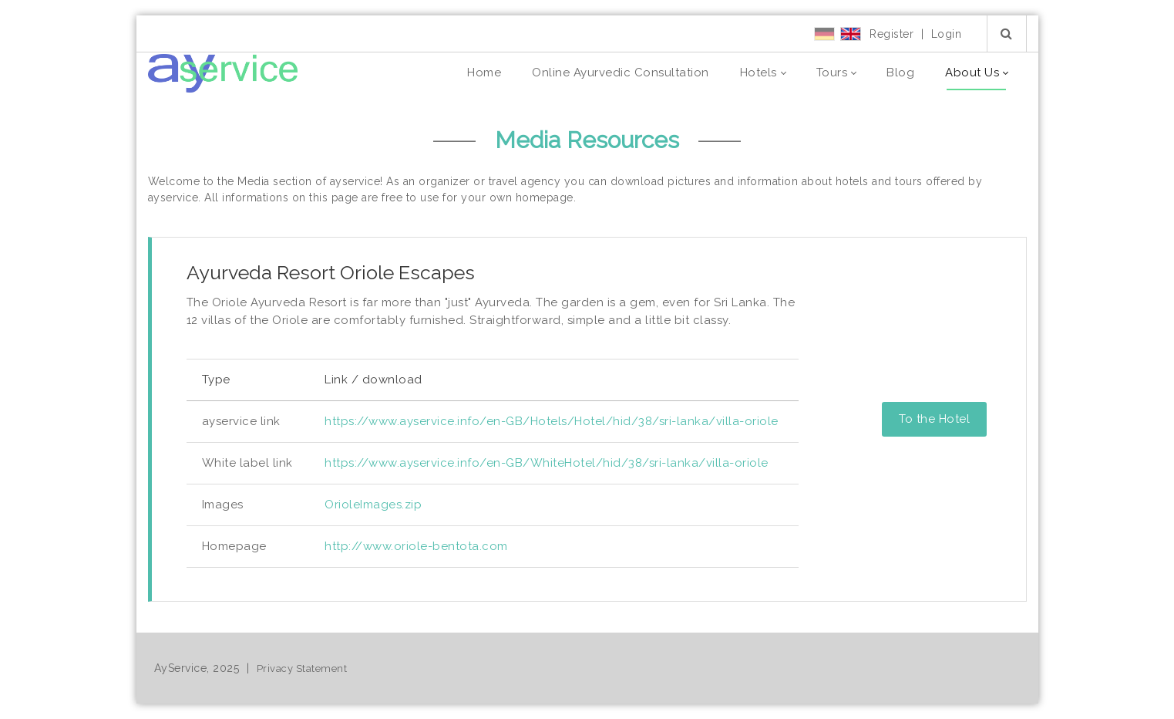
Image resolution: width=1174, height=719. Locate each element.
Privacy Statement (302, 668)
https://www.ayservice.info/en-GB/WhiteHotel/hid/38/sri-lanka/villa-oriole (547, 463)
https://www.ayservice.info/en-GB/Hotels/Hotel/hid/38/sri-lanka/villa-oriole (552, 421)
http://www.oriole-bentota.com (416, 546)
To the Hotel (934, 419)
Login (946, 34)
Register (891, 34)
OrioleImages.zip (373, 504)
